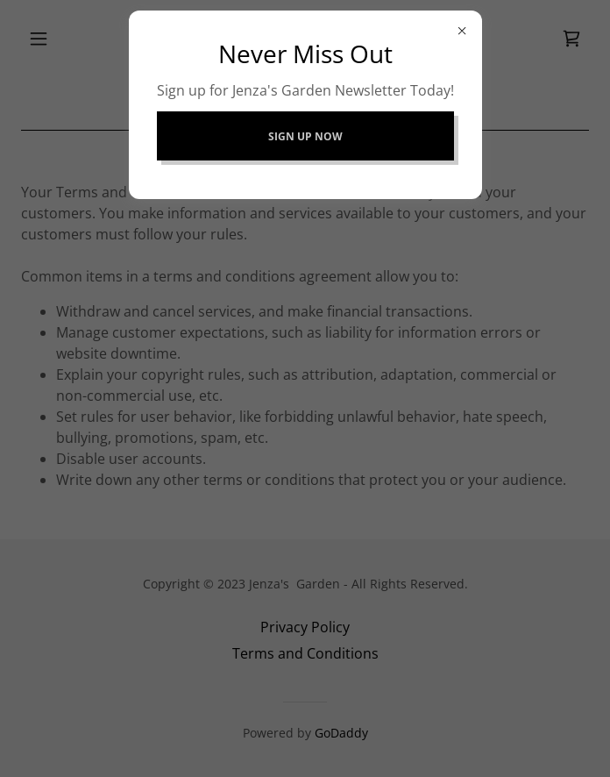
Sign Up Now (305, 136)
